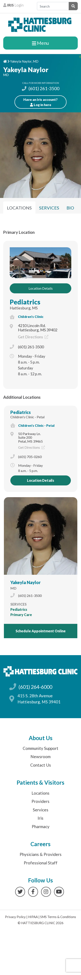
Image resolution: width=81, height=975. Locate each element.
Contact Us (40, 764)
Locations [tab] (19, 207)
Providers (40, 801)
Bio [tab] (70, 207)
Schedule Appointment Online (41, 631)
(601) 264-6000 (35, 687)
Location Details (41, 288)
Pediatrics (25, 302)
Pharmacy (40, 826)
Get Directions (33, 336)
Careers (40, 843)
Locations (40, 793)
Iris (40, 818)
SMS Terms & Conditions (58, 917)
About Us (40, 737)
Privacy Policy (15, 917)
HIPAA (33, 917)
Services (40, 809)
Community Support (40, 748)
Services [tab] (49, 207)
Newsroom (40, 756)
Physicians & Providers (41, 854)
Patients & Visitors (40, 782)
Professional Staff (40, 862)
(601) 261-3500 (40, 88)
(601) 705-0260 (30, 457)
